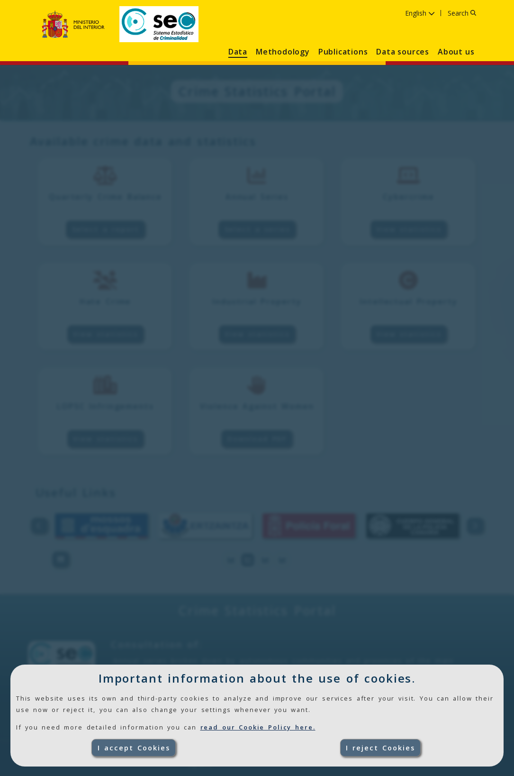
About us (456, 51)
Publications (343, 51)
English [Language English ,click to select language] (420, 13)
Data (237, 51)
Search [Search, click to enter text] (462, 13)
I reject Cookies (380, 747)
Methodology (283, 51)
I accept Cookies (134, 747)
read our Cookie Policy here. (258, 727)
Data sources (402, 51)
